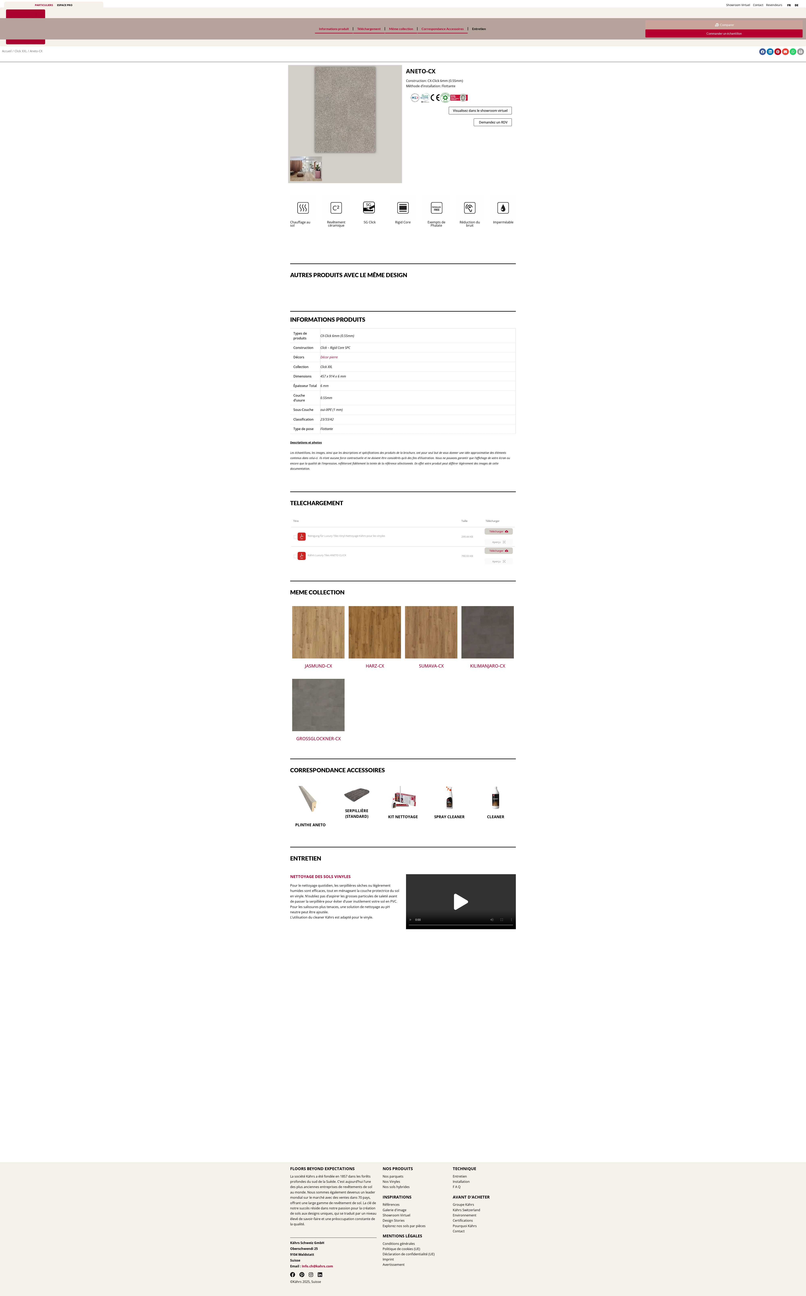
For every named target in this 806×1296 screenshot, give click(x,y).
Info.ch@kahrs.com (317, 1266)
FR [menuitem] (789, 5)
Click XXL (21, 51)
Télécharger (498, 531)
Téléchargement (369, 29)
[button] (461, 902)
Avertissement (394, 1264)
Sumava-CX (431, 666)
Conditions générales (399, 1243)
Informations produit (334, 29)
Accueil (7, 51)
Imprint (388, 1259)
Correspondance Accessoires (443, 29)
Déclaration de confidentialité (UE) (409, 1254)
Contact (758, 5)
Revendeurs (774, 5)
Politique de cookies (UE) (401, 1249)
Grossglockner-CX (318, 739)
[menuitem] (789, 5)
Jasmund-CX (318, 666)
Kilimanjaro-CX (487, 666)
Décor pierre (329, 357)
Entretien (479, 29)
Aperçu (498, 542)
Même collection (401, 29)
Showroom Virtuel (738, 5)
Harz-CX (375, 666)
